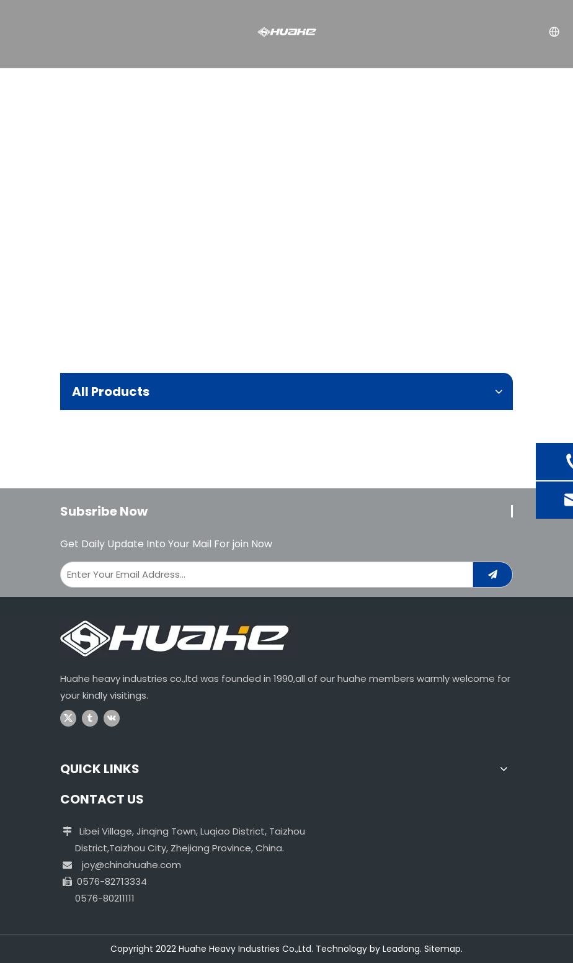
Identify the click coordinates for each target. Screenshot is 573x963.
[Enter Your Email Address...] (264, 574)
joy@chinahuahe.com (131, 864)
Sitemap (442, 949)
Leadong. (402, 949)
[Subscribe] (493, 575)
